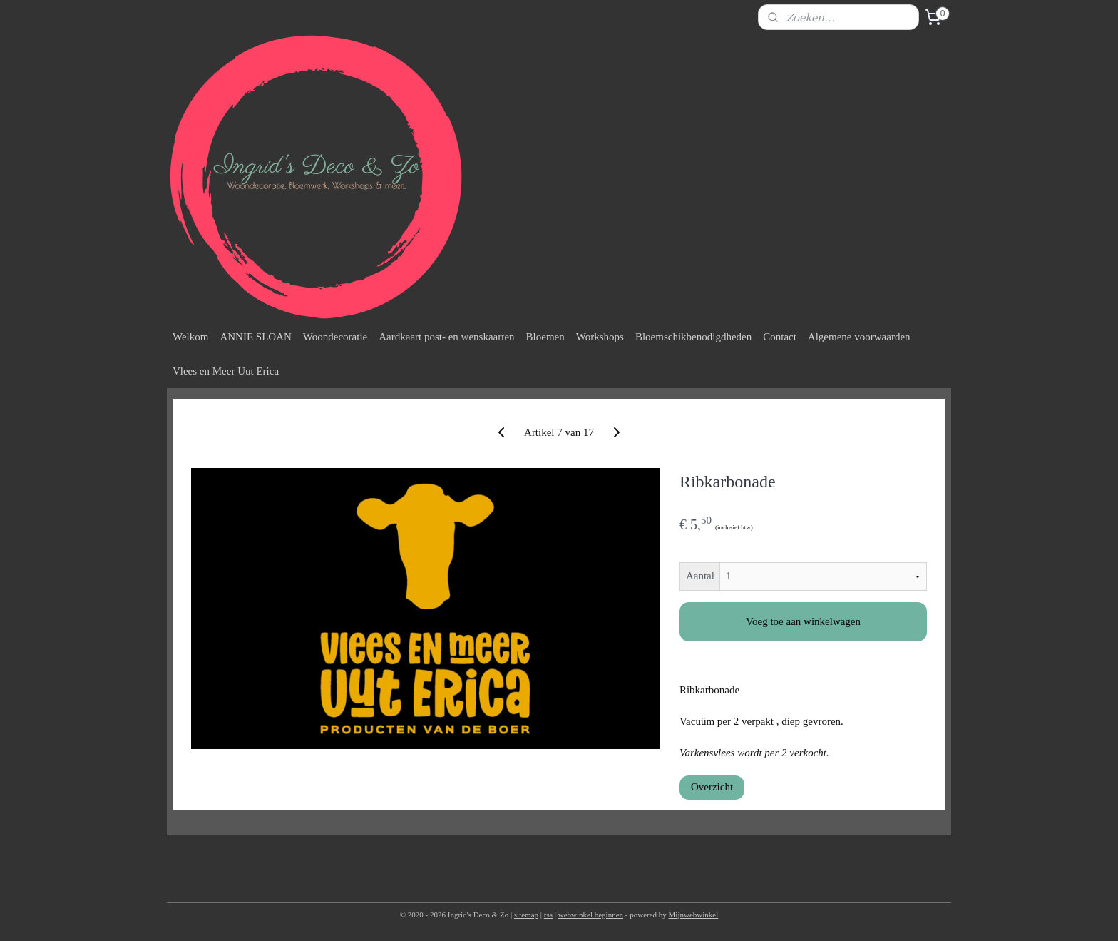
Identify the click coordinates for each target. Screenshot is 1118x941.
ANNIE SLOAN (255, 336)
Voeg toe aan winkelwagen (803, 621)
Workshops (600, 336)
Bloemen (545, 336)
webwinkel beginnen (590, 914)
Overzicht (712, 787)
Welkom (190, 336)
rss (548, 914)
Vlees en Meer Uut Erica (226, 371)
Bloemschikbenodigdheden (693, 336)
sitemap (526, 914)
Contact (779, 336)
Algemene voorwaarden (859, 336)
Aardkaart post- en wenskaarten (446, 336)
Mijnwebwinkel (694, 914)
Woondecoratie (335, 336)
